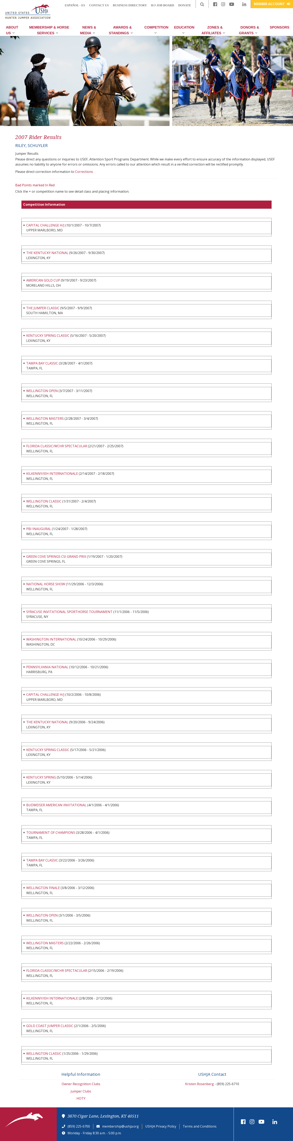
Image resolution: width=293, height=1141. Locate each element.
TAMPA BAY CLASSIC (42, 363)
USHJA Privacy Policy (160, 1126)
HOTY (81, 1098)
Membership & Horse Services (49, 30)
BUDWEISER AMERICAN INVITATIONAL (56, 805)
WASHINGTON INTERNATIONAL (51, 639)
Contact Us (99, 5)
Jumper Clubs (81, 1091)
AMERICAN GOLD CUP (43, 280)
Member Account (272, 4)
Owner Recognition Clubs (81, 1084)
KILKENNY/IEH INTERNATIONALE (52, 473)
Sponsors (279, 27)
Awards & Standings (121, 30)
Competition (156, 30)
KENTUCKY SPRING (41, 777)
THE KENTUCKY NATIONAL (47, 253)
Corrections (84, 171)
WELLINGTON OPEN (42, 391)
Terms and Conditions (199, 1126)
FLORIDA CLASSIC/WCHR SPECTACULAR (56, 446)
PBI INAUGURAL (38, 529)
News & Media (88, 30)
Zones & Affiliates (213, 30)
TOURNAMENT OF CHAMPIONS (50, 832)
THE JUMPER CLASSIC (42, 308)
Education (184, 30)
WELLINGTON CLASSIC (43, 501)
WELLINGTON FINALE (43, 888)
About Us (12, 30)
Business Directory (130, 5)
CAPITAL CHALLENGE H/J (45, 225)
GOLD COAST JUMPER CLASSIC (49, 1026)
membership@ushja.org (120, 1126)
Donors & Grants (249, 30)
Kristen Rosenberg (199, 1084)
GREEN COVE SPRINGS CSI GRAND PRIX (56, 556)
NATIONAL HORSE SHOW (45, 584)
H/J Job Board (162, 5)
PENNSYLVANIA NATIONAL (47, 667)
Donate (184, 5)
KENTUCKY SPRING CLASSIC (47, 335)
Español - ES (75, 5)
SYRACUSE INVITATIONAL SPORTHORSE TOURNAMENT (69, 612)
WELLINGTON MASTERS (45, 418)
